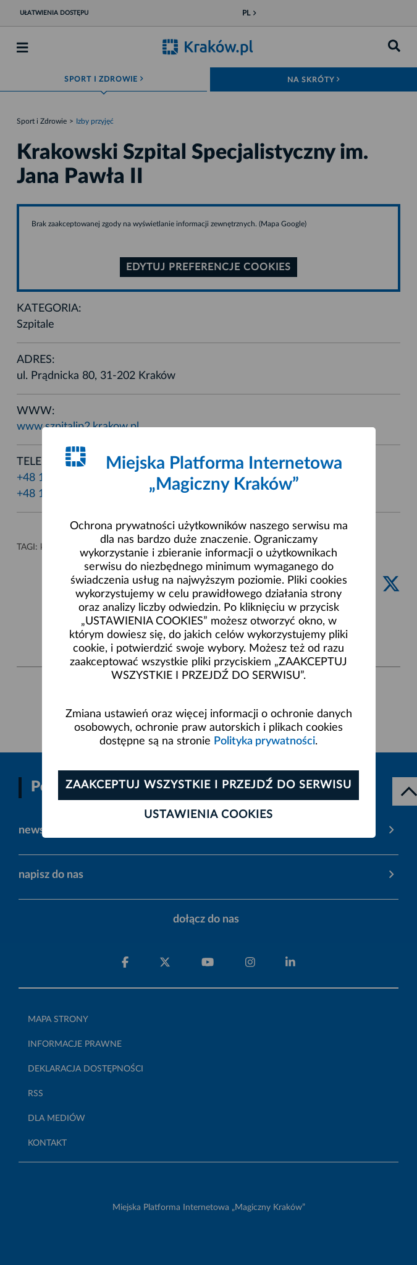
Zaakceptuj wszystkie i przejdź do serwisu (208, 785)
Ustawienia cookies (208, 814)
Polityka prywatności (264, 741)
